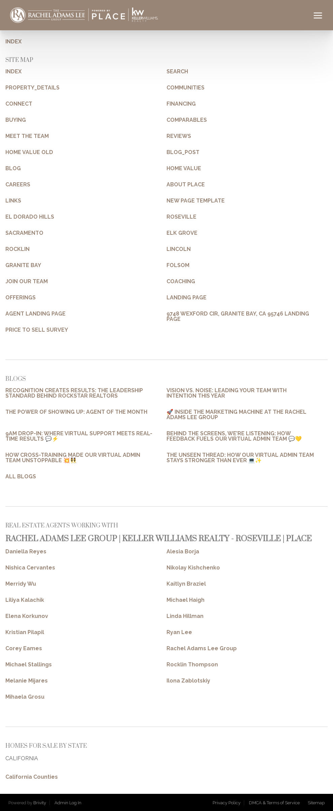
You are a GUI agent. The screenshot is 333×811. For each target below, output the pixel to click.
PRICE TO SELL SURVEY (36, 330)
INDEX (13, 41)
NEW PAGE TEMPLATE (195, 201)
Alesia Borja (182, 551)
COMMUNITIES (185, 87)
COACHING (180, 281)
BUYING (15, 120)
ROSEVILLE (181, 217)
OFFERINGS (20, 297)
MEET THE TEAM (27, 136)
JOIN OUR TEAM (26, 281)
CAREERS (17, 184)
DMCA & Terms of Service (274, 802)
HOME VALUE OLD (29, 152)
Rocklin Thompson (192, 664)
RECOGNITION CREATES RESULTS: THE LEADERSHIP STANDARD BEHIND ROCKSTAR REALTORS (74, 393)
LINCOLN (178, 249)
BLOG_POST (182, 152)
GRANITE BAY (23, 265)
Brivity (39, 802)
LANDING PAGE (186, 297)
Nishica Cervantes (30, 567)
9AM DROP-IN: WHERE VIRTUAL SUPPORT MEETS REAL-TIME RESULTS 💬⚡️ (78, 436)
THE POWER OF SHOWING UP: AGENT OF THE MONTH (76, 412)
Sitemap (316, 802)
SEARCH (177, 71)
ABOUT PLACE (185, 184)
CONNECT (18, 104)
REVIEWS (178, 136)
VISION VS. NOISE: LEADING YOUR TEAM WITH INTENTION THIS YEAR (226, 393)
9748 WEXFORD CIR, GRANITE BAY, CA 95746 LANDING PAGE (237, 316)
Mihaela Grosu (24, 697)
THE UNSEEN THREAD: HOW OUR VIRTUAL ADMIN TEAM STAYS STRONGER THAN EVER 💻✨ (240, 457)
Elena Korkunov (26, 616)
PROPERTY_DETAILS (32, 87)
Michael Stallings (28, 664)
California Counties (31, 777)
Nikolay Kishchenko (193, 567)
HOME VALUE (183, 168)
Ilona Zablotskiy (188, 681)
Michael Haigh (185, 600)
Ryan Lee (179, 632)
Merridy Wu (20, 584)
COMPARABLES (186, 120)
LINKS (13, 201)
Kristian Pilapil (24, 632)
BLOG (13, 168)
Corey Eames (23, 648)
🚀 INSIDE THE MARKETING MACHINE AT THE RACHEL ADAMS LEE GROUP (236, 414)
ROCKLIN (17, 249)
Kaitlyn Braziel (186, 584)
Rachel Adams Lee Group (201, 648)
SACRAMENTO (24, 233)
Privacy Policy (226, 802)
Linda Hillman (185, 616)
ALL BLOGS (20, 476)
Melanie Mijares (26, 681)
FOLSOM (177, 265)
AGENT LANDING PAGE (35, 314)
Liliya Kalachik (24, 600)
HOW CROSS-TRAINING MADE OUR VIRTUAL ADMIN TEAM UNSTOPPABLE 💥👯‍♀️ (72, 457)
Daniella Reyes (25, 551)
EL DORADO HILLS (29, 217)
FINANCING (181, 104)
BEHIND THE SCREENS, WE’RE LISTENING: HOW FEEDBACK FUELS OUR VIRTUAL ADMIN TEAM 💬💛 (234, 436)
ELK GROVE (181, 233)
